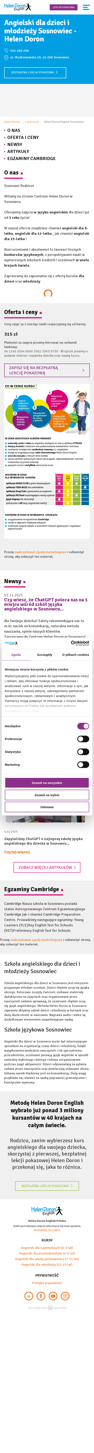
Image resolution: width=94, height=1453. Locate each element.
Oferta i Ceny (23, 137)
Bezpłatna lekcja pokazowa (34, 72)
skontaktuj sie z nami (47, 1230)
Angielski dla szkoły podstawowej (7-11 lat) (47, 1259)
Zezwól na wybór (47, 795)
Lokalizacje (32, 122)
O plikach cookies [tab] (75, 654)
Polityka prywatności (47, 1283)
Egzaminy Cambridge (31, 158)
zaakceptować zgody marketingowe (41, 552)
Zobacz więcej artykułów (47, 867)
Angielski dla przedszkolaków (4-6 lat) (47, 1253)
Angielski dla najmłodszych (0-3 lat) (47, 1248)
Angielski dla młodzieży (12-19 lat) (47, 1265)
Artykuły (18, 151)
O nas (13, 130)
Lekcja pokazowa (63, 7)
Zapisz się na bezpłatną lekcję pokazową (46, 370)
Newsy (14, 144)
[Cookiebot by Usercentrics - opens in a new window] (71, 643)
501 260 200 (19, 51)
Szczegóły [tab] (44, 654)
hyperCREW (57, 1308)
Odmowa (46, 807)
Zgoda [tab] (16, 654)
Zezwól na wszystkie (47, 783)
